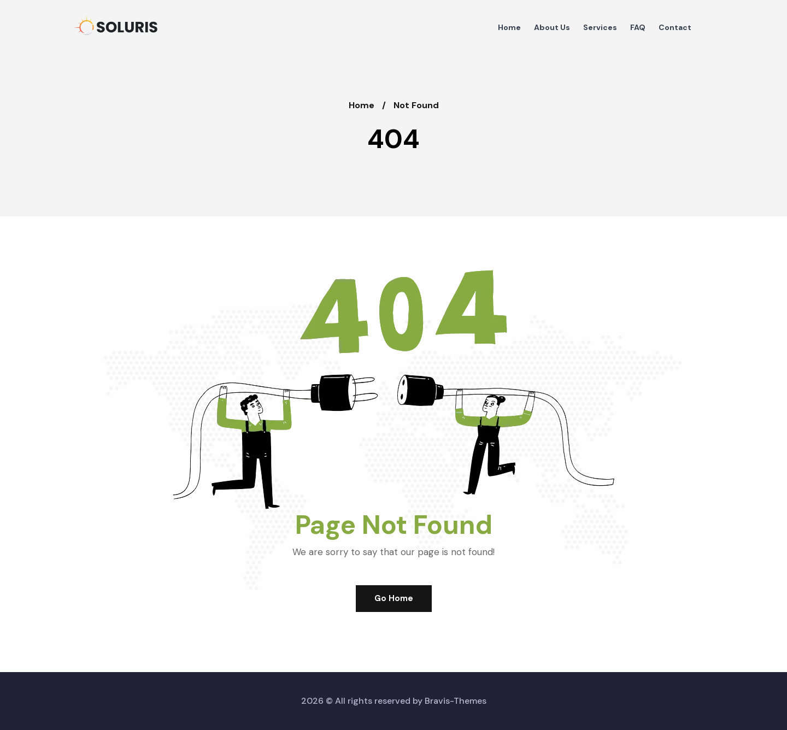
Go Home (393, 598)
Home (361, 105)
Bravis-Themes (455, 701)
